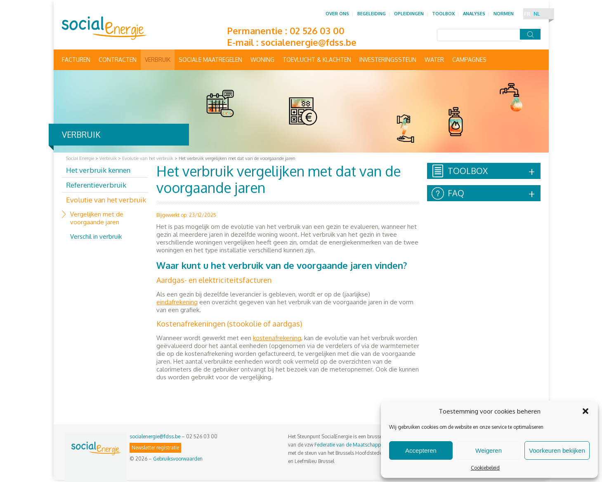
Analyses (474, 13)
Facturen (76, 59)
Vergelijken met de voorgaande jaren (96, 218)
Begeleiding (371, 13)
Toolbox (443, 13)
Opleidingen (409, 13)
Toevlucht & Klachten (317, 59)
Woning (262, 59)
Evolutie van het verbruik (106, 199)
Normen (503, 13)
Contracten (118, 59)
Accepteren (421, 450)
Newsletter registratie (155, 447)
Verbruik (157, 59)
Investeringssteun (387, 59)
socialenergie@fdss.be (308, 42)
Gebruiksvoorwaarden (178, 459)
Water (434, 59)
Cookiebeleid (485, 468)
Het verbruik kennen (98, 170)
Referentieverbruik (96, 185)
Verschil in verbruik (96, 236)
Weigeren (488, 450)
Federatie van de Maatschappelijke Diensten (363, 445)
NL (537, 14)
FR (527, 14)
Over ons (337, 13)
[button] (585, 411)
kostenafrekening (277, 338)
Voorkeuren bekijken (557, 450)
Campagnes (469, 59)
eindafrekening (177, 302)
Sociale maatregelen (210, 59)
